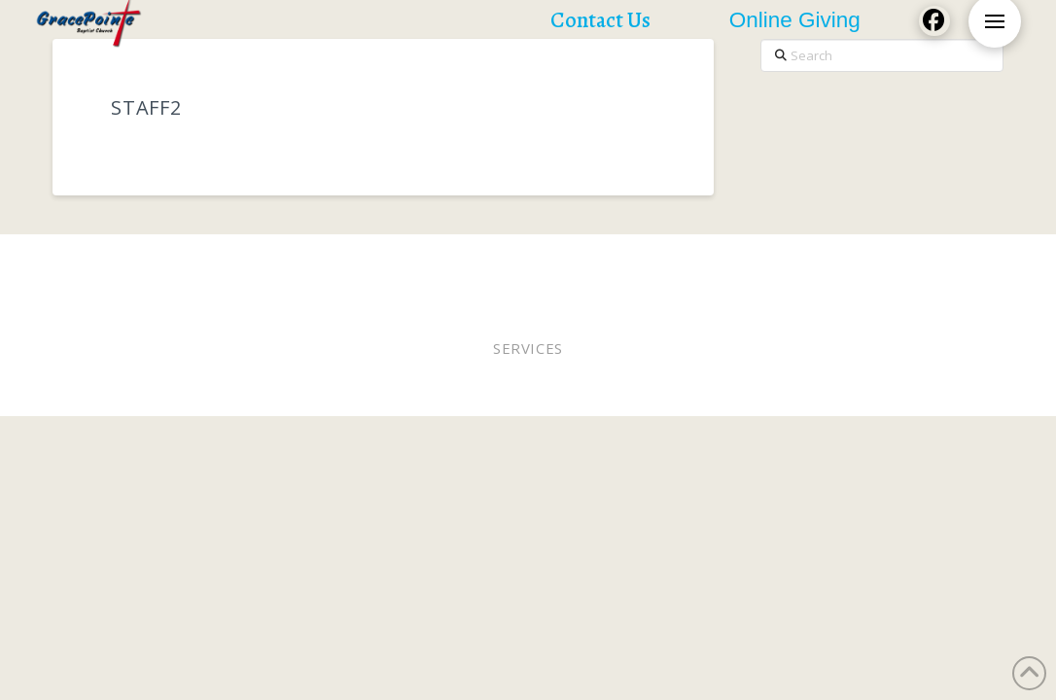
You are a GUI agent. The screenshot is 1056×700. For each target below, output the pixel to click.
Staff (730, 260)
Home (119, 260)
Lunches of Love (895, 260)
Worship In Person (220, 260)
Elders (561, 260)
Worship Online (358, 260)
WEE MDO (791, 260)
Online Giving (648, 260)
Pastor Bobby (476, 260)
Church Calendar (481, 272)
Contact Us (598, 272)
